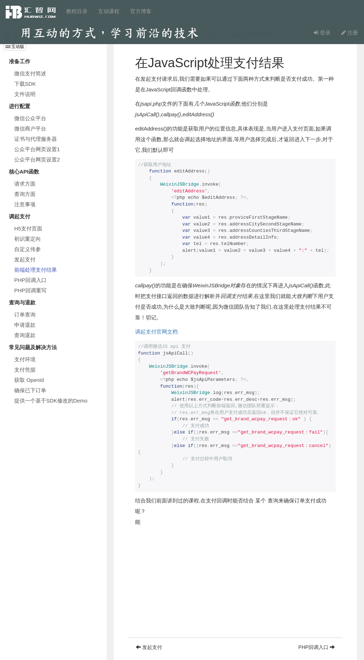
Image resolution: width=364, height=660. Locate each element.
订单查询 (25, 315)
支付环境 (25, 359)
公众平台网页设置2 (37, 159)
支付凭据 (25, 370)
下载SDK (25, 84)
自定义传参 (27, 249)
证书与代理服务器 (35, 139)
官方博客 (140, 11)
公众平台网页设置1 (37, 149)
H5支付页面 (28, 228)
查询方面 (25, 194)
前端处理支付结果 (35, 270)
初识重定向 (27, 239)
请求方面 (25, 184)
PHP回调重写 (30, 290)
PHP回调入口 (30, 280)
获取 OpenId (29, 380)
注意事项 (25, 204)
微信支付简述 (30, 73)
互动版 (15, 46)
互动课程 (108, 11)
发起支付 (25, 259)
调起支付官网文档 (156, 332)
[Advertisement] (235, 588)
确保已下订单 (30, 390)
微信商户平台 (30, 129)
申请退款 (25, 325)
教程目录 (76, 11)
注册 (349, 33)
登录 (322, 33)
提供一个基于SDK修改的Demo (50, 401)
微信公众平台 (30, 118)
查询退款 (25, 335)
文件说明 (25, 94)
